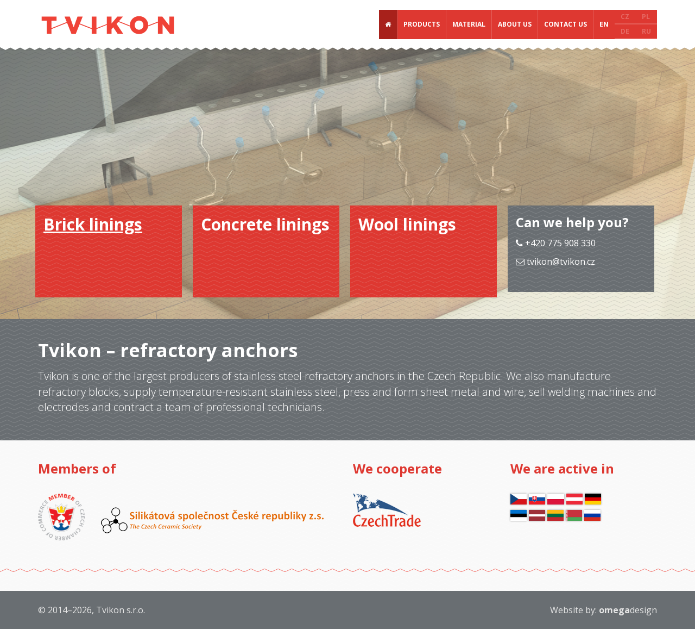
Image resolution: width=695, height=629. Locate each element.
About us (515, 24)
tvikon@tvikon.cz (561, 261)
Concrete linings (265, 224)
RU (646, 31)
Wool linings (407, 224)
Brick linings (92, 224)
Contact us (565, 24)
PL (646, 16)
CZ (625, 16)
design (628, 610)
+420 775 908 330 (556, 243)
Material (468, 24)
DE (625, 31)
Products (421, 24)
